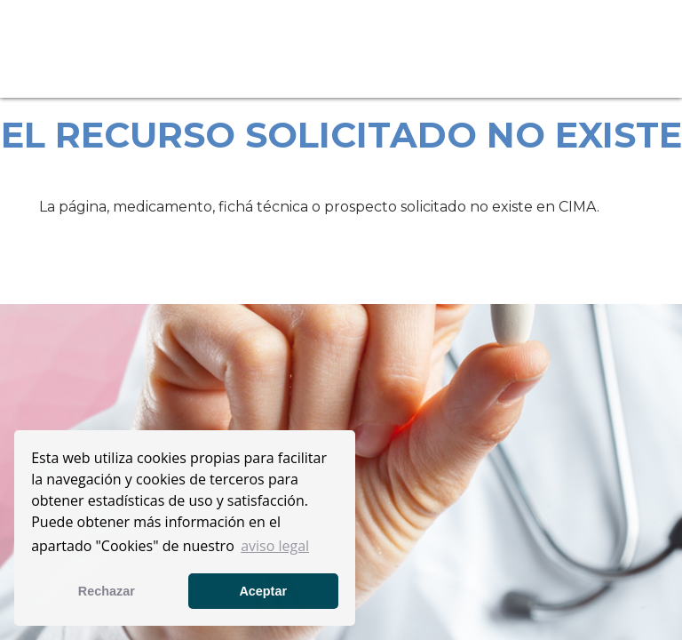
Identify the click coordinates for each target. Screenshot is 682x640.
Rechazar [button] (106, 591)
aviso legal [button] (275, 546)
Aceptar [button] (263, 591)
